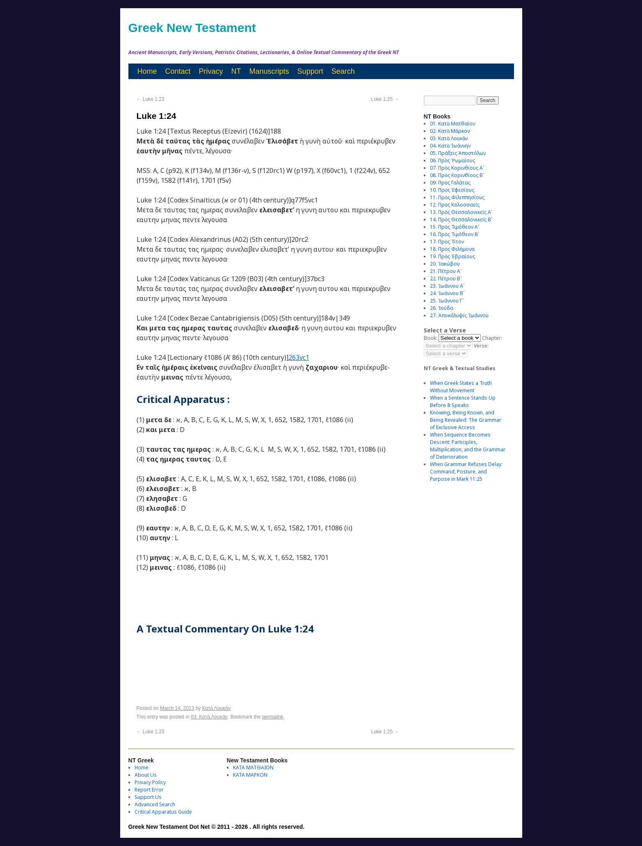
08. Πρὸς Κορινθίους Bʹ (457, 175)
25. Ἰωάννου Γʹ (447, 300)
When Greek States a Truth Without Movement (461, 387)
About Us (146, 774)
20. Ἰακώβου (445, 263)
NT (236, 71)
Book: (430, 337)
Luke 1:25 (385, 99)
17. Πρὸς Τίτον (447, 241)
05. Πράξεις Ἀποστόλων (458, 153)
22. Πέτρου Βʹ (446, 278)
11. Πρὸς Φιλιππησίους (457, 197)
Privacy (211, 71)
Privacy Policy (150, 782)
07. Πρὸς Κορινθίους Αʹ (457, 167)
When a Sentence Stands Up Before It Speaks (463, 401)
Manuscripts (269, 71)
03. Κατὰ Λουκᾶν (209, 717)
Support (310, 71)
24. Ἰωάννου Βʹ (447, 293)
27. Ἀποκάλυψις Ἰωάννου (459, 315)
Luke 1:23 (150, 99)
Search (343, 71)
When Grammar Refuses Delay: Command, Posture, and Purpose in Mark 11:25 (466, 471)
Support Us (148, 797)
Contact (178, 71)
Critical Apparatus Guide (163, 811)
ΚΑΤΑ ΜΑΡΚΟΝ (250, 774)
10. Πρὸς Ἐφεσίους (452, 189)
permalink (272, 717)
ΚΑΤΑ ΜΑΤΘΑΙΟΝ (253, 767)
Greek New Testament (192, 27)
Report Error (149, 789)
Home (147, 71)
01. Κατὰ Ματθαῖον (452, 123)
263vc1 (298, 357)
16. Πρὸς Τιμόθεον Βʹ (454, 234)
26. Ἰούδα (441, 308)
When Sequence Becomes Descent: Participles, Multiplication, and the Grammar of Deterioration (467, 445)
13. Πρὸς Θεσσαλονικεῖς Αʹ (461, 212)
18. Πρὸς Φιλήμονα (452, 249)
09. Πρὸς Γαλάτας (450, 182)
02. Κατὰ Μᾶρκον (450, 130)
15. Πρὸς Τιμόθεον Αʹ (454, 226)
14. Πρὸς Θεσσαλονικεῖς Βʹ (461, 219)
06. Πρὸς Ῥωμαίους (452, 160)
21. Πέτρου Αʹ (446, 271)
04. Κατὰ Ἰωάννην (450, 145)
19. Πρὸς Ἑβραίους (452, 256)
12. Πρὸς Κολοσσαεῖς (455, 204)
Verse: (481, 345)
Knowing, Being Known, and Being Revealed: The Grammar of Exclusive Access (465, 420)
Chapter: (492, 337)
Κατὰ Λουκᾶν (216, 708)
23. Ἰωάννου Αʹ (447, 285)
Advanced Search (155, 804)
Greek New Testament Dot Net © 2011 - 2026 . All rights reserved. (216, 826)
